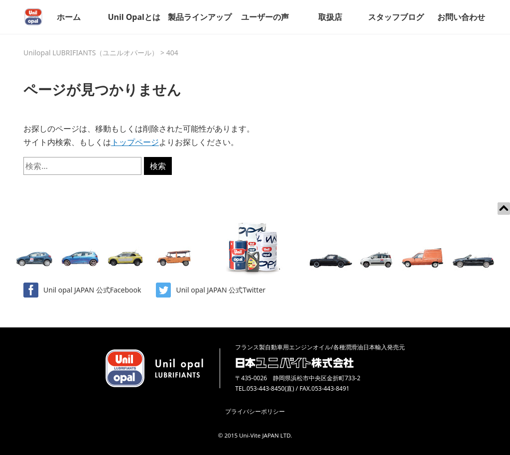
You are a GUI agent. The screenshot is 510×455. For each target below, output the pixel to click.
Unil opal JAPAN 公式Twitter (210, 290)
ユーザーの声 (265, 16)
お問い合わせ (461, 16)
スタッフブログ (396, 16)
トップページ (135, 142)
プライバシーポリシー (255, 411)
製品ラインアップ (200, 16)
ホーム (69, 16)
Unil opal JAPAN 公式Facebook (82, 290)
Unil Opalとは (134, 16)
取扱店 (330, 16)
